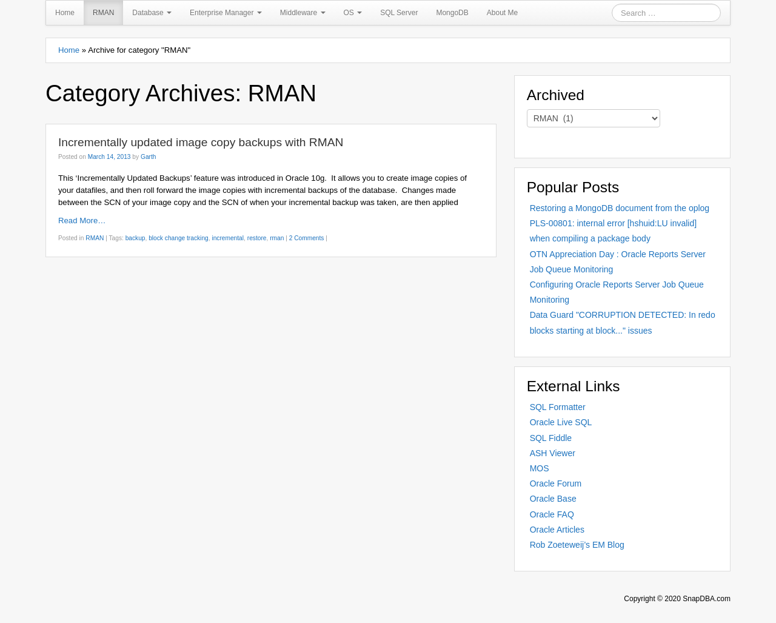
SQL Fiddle (551, 438)
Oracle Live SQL (561, 422)
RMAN (103, 12)
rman (277, 238)
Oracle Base (553, 498)
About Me (502, 12)
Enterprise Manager (226, 12)
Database (152, 12)
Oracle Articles (557, 529)
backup (135, 238)
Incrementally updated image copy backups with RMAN (200, 142)
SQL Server (399, 12)
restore (257, 238)
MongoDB (452, 12)
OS (353, 12)
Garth (148, 156)
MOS (539, 468)
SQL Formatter (558, 407)
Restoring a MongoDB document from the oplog (620, 208)
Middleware (303, 12)
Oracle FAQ (552, 514)
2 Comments (306, 238)
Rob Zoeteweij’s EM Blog (577, 545)
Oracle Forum (556, 483)
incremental (228, 238)
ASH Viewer (552, 453)
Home (65, 12)
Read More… (81, 220)
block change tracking (179, 238)
